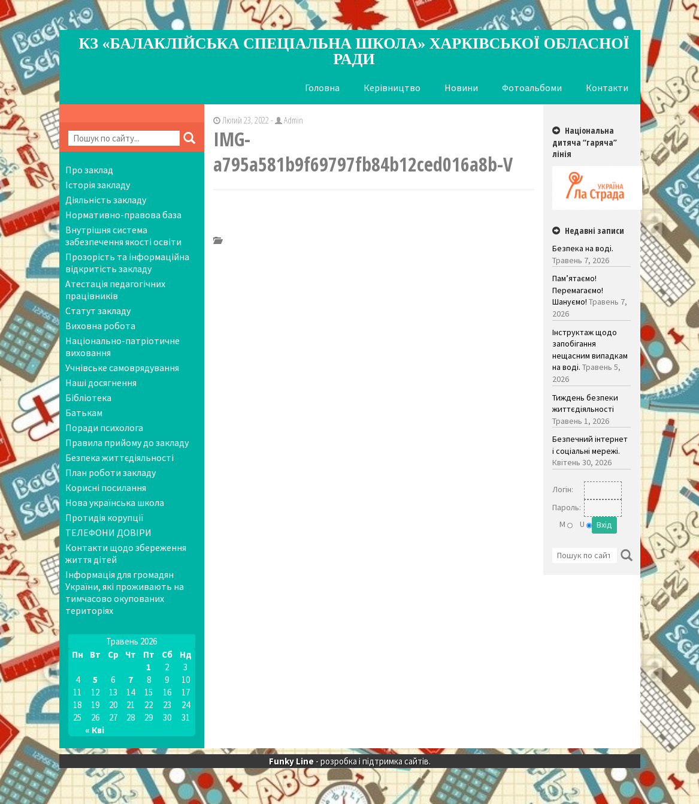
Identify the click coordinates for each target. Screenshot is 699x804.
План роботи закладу (110, 472)
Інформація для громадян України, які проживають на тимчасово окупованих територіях (124, 592)
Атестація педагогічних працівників (115, 290)
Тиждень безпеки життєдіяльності (585, 403)
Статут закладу (98, 311)
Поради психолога (104, 427)
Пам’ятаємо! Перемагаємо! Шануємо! (577, 290)
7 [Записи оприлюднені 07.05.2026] (130, 679)
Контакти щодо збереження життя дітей (125, 553)
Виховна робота (100, 326)
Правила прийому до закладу (127, 442)
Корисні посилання (105, 487)
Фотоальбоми (532, 88)
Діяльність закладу (105, 200)
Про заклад (89, 170)
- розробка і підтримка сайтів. (350, 761)
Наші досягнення (101, 383)
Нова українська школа (114, 502)
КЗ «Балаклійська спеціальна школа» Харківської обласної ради (353, 51)
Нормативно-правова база (123, 215)
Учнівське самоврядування (122, 368)
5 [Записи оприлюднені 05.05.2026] (95, 679)
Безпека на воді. (582, 248)
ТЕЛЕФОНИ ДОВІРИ (108, 532)
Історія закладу (97, 185)
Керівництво (392, 88)
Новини (461, 88)
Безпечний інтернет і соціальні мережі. (590, 444)
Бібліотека (88, 397)
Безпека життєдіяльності (119, 457)
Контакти (607, 88)
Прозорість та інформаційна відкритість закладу (127, 263)
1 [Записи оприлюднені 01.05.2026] (148, 667)
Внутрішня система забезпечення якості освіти (123, 236)
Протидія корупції (104, 517)
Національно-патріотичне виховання (122, 347)
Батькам (83, 412)
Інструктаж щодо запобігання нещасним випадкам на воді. (590, 350)
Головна (322, 88)
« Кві (94, 730)
